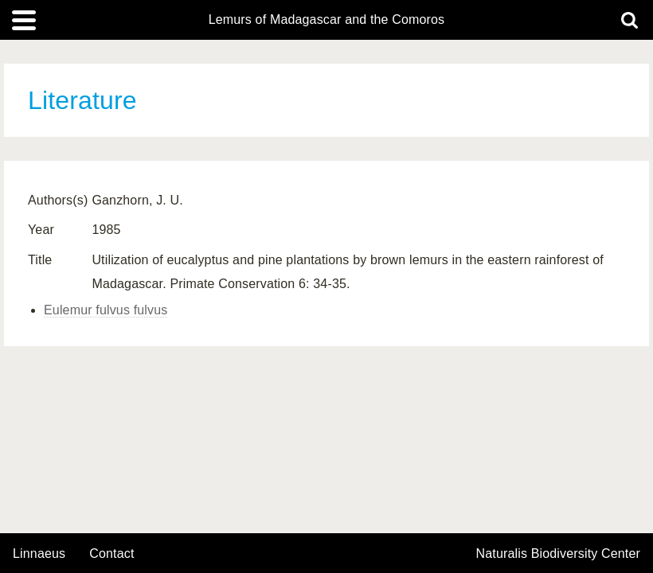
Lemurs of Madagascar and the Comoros (327, 20)
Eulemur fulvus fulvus (105, 310)
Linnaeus (39, 554)
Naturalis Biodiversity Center (558, 554)
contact (111, 553)
